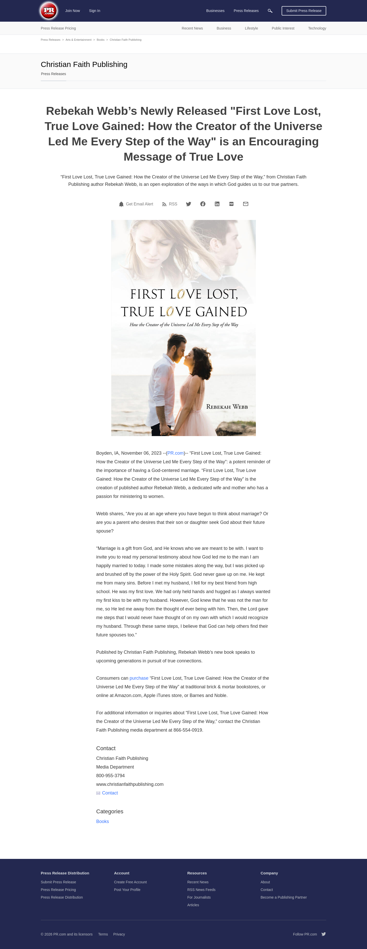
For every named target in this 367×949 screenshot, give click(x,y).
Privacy (119, 934)
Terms (103, 934)
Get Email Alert (139, 204)
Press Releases (50, 39)
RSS (173, 204)
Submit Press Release (304, 11)
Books (100, 39)
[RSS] (165, 204)
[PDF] (231, 204)
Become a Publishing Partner (284, 897)
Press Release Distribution (62, 897)
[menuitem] (270, 11)
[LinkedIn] (217, 204)
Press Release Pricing (58, 890)
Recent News (197, 882)
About (265, 882)
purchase (139, 678)
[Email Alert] (122, 204)
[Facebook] (203, 204)
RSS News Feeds (201, 890)
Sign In (94, 11)
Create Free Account (130, 882)
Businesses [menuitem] (215, 11)
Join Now (72, 11)
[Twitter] (189, 204)
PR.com (175, 453)
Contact (107, 793)
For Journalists (199, 897)
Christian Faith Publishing (125, 39)
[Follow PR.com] (321, 934)
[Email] (246, 204)
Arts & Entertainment (78, 39)
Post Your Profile (127, 890)
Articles (193, 905)
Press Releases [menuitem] (246, 11)
